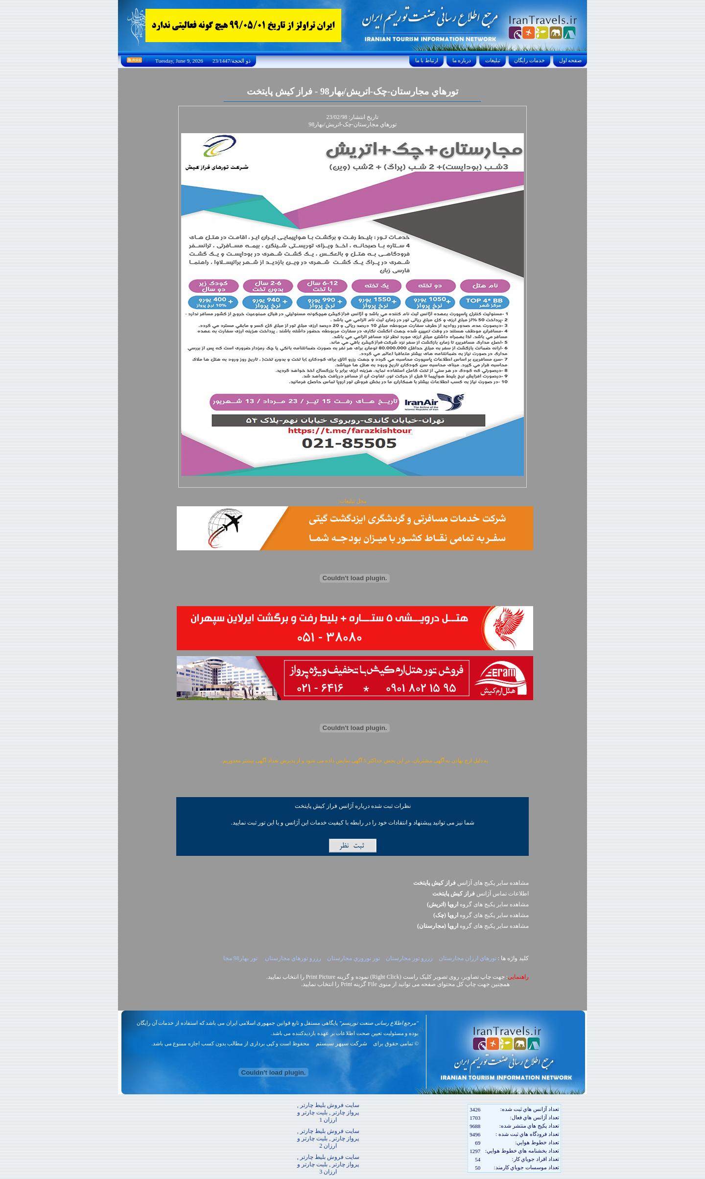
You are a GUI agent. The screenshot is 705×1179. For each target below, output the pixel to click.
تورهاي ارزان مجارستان (466, 958)
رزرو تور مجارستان (408, 958)
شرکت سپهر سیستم (341, 1043)
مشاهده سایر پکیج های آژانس (471, 882)
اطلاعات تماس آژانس (480, 893)
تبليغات (493, 60)
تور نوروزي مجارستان (353, 958)
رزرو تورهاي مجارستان (292, 958)
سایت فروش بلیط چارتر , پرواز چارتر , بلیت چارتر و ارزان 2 (328, 1138)
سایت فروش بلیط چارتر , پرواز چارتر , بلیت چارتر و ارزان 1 (328, 1112)
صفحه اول (570, 60)
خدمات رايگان (529, 60)
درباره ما (461, 60)
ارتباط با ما (427, 60)
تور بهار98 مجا (241, 958)
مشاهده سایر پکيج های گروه (478, 904)
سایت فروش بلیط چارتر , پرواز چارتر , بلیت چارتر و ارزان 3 (328, 1164)
